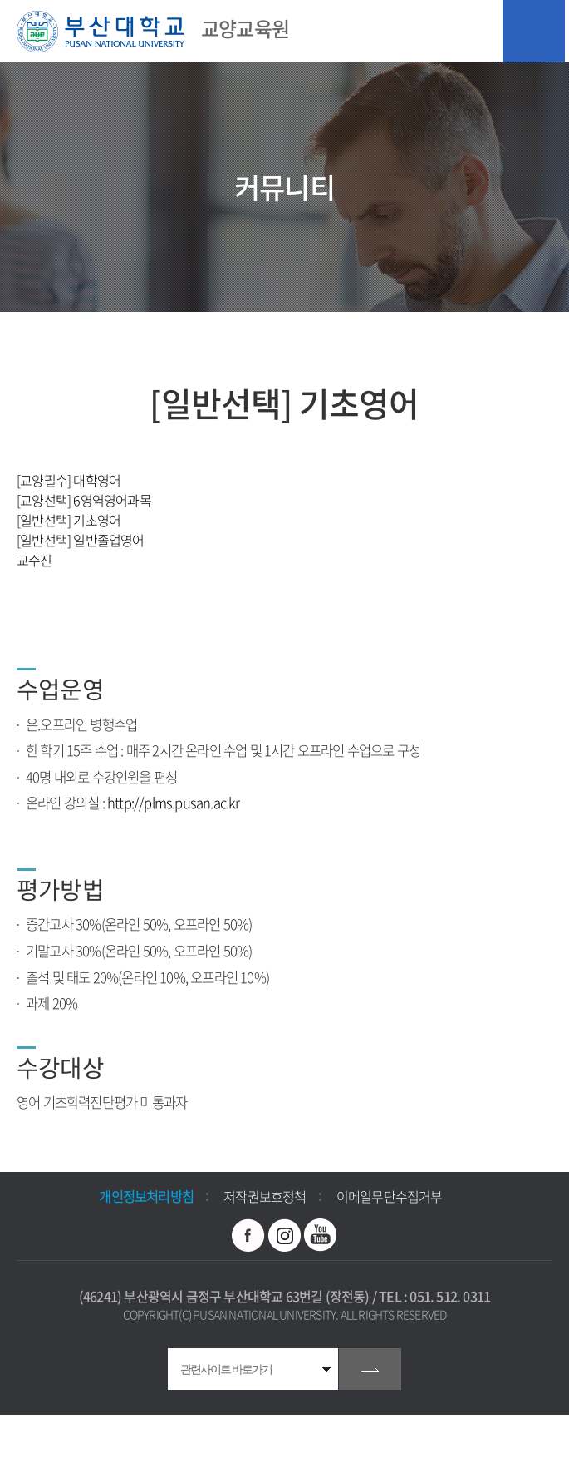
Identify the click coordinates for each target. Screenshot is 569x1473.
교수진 (34, 560)
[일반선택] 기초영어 (68, 520)
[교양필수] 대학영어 (68, 480)
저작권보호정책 (264, 1196)
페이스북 (248, 1235)
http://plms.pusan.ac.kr (173, 803)
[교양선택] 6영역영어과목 (84, 500)
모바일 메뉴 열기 (534, 31)
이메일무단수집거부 (389, 1196)
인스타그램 (285, 1235)
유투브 (320, 1235)
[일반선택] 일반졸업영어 (81, 540)
